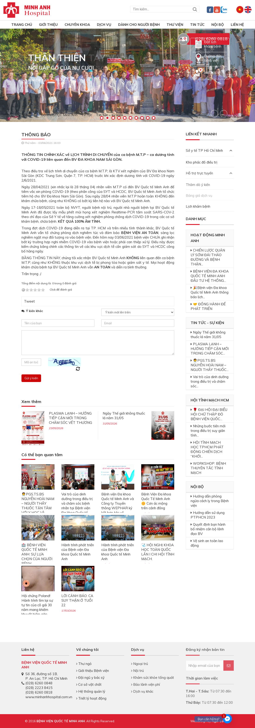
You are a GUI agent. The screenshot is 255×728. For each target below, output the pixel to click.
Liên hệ (237, 24)
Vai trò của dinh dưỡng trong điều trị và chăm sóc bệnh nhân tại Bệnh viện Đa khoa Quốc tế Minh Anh (77, 505)
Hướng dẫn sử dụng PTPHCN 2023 (208, 514)
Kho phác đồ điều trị (201, 162)
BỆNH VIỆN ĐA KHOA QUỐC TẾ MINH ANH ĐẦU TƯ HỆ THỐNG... (210, 276)
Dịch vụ (104, 24)
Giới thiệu (48, 24)
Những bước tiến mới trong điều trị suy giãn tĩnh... (208, 430)
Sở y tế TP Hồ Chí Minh (209, 150)
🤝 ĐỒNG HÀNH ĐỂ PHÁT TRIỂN (208, 306)
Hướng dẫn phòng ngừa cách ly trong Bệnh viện (210, 501)
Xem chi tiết (38, 80)
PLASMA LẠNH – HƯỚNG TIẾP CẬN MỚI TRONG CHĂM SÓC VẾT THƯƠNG (70, 418)
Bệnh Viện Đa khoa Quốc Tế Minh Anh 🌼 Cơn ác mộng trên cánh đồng (156, 501)
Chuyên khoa (77, 24)
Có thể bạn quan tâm (42, 454)
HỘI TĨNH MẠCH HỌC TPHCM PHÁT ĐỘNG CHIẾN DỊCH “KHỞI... (207, 449)
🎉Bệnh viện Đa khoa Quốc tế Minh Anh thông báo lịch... (209, 292)
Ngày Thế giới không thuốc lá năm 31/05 (208, 334)
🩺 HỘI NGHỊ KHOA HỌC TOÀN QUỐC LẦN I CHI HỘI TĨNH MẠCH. (157, 552)
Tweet (29, 301)
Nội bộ (217, 24)
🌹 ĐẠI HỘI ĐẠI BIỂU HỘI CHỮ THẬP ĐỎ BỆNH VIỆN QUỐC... (209, 414)
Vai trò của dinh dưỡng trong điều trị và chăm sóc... (209, 381)
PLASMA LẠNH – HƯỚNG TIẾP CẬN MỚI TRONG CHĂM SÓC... (210, 348)
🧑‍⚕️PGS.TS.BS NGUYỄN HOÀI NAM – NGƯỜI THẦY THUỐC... (209, 365)
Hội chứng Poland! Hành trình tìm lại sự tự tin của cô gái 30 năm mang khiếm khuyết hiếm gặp (37, 605)
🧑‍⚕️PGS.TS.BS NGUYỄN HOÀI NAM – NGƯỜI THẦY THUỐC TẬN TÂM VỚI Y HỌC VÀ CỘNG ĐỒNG (37, 505)
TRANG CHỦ (21, 24)
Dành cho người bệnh (139, 24)
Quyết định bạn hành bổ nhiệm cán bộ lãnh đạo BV (208, 529)
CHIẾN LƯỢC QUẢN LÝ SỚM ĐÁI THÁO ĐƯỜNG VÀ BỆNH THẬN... (208, 257)
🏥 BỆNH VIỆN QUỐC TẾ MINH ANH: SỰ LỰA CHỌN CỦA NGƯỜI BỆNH (36, 554)
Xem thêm (31, 401)
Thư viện (175, 24)
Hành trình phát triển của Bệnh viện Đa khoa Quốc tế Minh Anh (77, 552)
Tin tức (197, 24)
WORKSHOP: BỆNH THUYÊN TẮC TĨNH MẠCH (208, 468)
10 (153, 118)
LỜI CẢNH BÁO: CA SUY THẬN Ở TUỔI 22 (77, 600)
